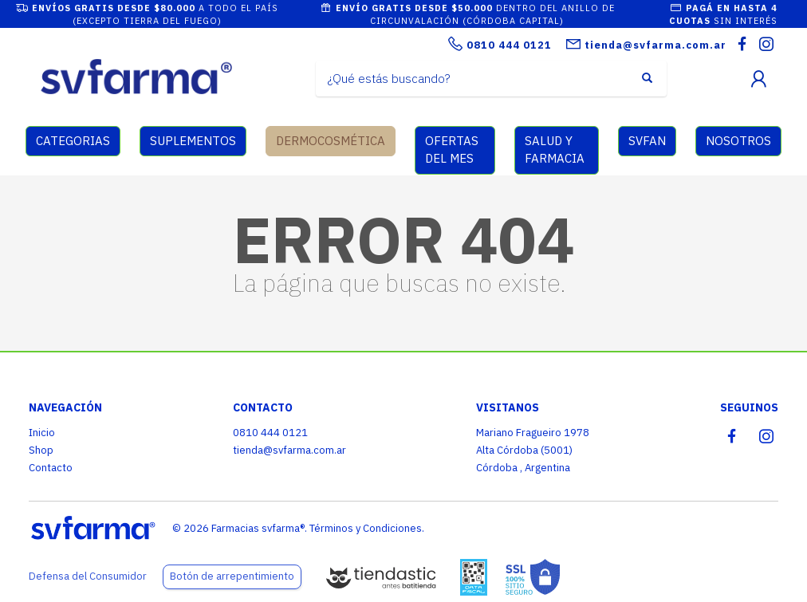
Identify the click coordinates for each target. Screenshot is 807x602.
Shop (41, 450)
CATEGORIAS (73, 140)
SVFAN (647, 140)
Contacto (51, 467)
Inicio (42, 432)
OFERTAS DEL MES (451, 150)
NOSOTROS (738, 140)
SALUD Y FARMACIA (555, 150)
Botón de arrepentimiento (232, 576)
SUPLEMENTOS (193, 140)
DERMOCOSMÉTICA (330, 140)
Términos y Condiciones (365, 528)
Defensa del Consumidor (88, 576)
